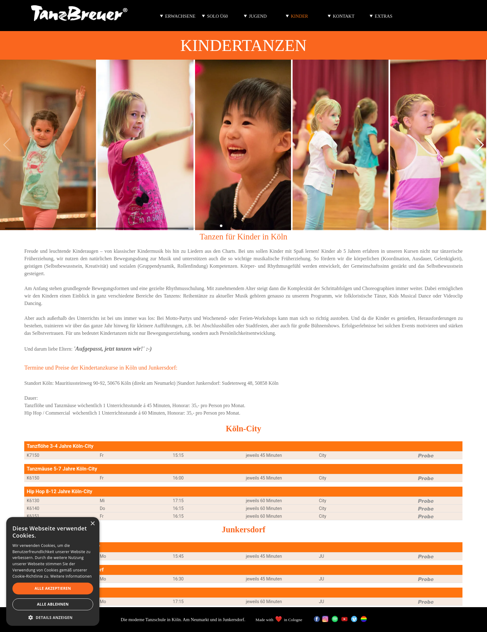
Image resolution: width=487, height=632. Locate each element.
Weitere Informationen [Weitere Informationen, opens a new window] (71, 576)
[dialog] (52, 571)
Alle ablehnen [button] (53, 604)
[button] (480, 145)
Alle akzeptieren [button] (52, 588)
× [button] (92, 523)
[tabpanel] (243, 300)
